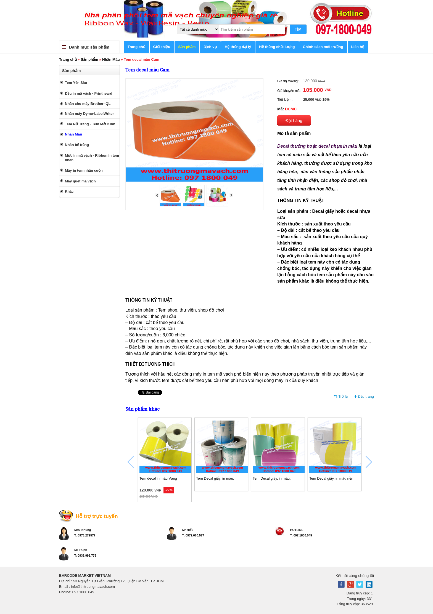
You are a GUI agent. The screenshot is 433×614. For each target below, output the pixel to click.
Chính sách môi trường (323, 47)
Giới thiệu (161, 47)
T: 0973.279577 (84, 535)
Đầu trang (366, 396)
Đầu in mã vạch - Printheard (88, 93)
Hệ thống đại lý (238, 47)
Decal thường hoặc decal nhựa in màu (317, 146)
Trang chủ (136, 47)
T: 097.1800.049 (301, 535)
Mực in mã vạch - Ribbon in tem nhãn (92, 157)
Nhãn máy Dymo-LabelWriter (89, 113)
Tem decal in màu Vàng (158, 478)
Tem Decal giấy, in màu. (215, 478)
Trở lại (343, 396)
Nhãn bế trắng (77, 145)
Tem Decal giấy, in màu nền (331, 478)
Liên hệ (357, 47)
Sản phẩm (187, 47)
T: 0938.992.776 (85, 555)
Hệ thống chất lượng (277, 47)
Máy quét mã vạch (80, 181)
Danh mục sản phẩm (89, 47)
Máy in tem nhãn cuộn (84, 170)
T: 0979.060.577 (193, 535)
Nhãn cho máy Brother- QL (87, 104)
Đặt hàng (294, 120)
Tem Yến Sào (76, 83)
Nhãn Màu (111, 59)
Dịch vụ (210, 47)
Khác (69, 191)
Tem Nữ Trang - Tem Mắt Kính (90, 124)
